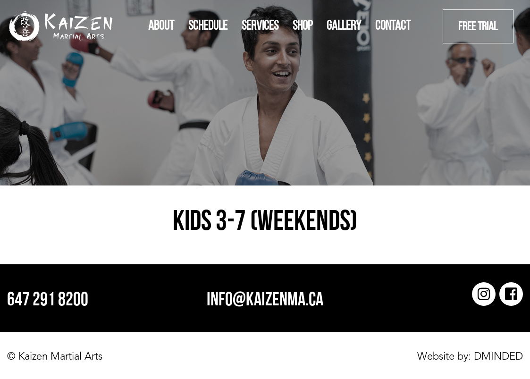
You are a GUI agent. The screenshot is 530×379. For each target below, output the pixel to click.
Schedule (207, 26)
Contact (393, 26)
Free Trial (478, 27)
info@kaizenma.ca (265, 300)
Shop (302, 26)
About (161, 26)
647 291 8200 (47, 300)
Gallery (344, 26)
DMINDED (497, 357)
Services (260, 26)
